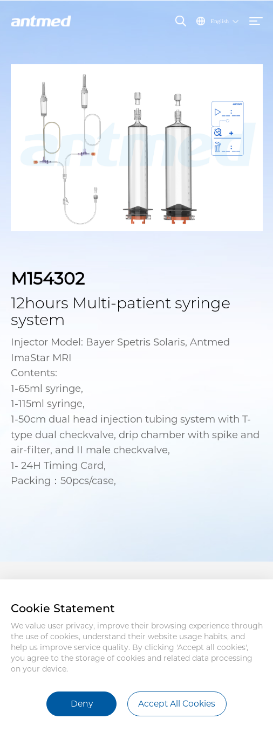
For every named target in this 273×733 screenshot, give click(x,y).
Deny (82, 704)
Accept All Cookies (176, 704)
